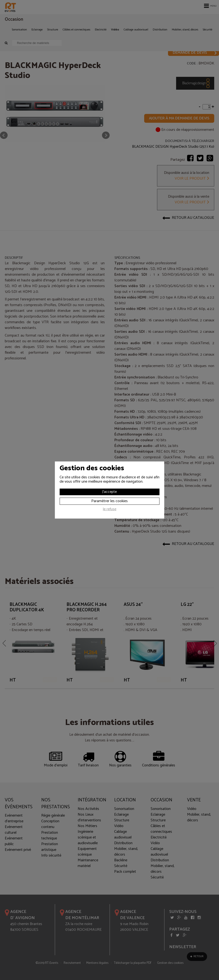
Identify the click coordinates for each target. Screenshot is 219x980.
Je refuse (109, 509)
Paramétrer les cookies (109, 501)
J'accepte (109, 492)
